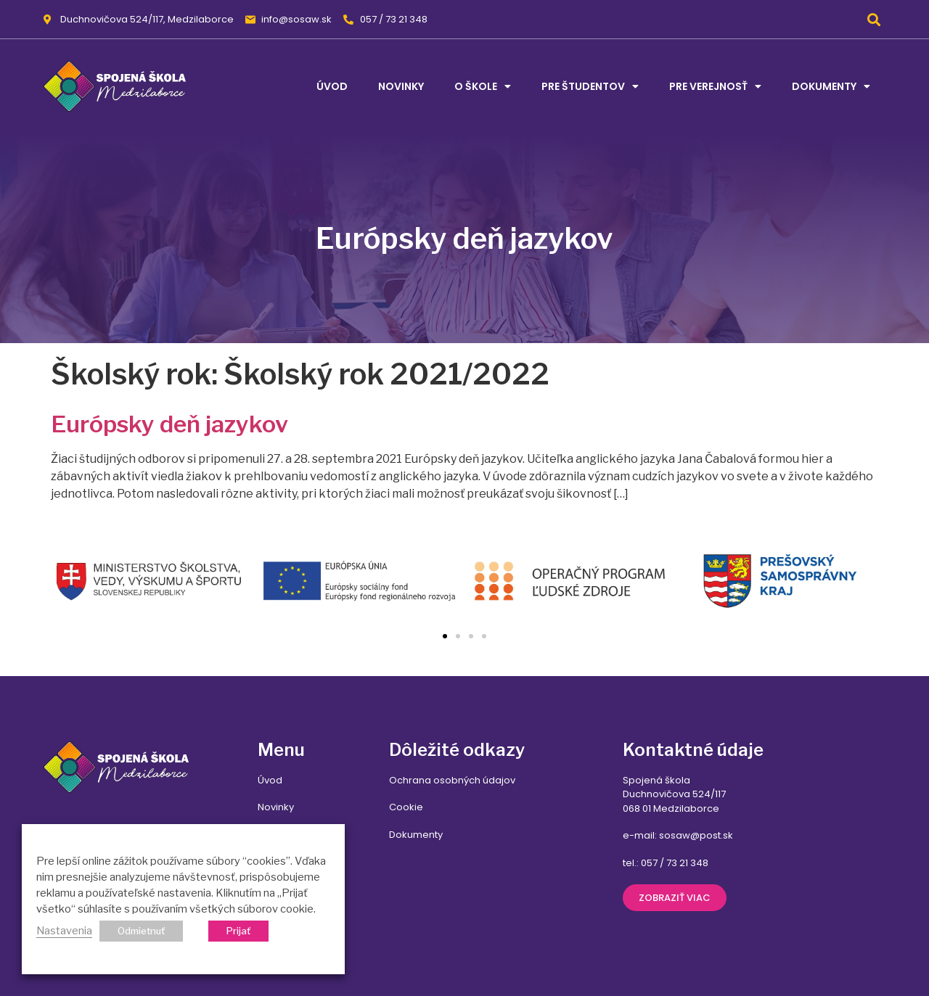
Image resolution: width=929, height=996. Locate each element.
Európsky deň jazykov (169, 424)
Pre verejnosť (715, 86)
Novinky (401, 86)
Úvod (332, 86)
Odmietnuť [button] (141, 931)
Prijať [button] (238, 931)
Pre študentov (590, 86)
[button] (873, 19)
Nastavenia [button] (64, 930)
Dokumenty (831, 86)
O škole (482, 86)
